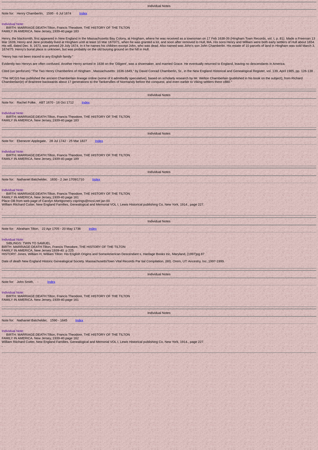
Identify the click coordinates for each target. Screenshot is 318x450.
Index (83, 13)
